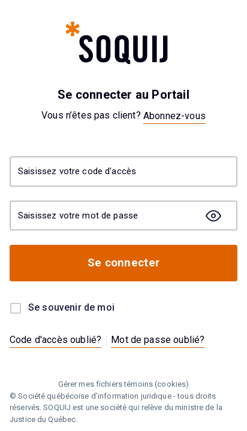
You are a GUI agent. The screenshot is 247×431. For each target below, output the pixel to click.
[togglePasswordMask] (213, 215)
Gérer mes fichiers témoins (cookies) (123, 384)
